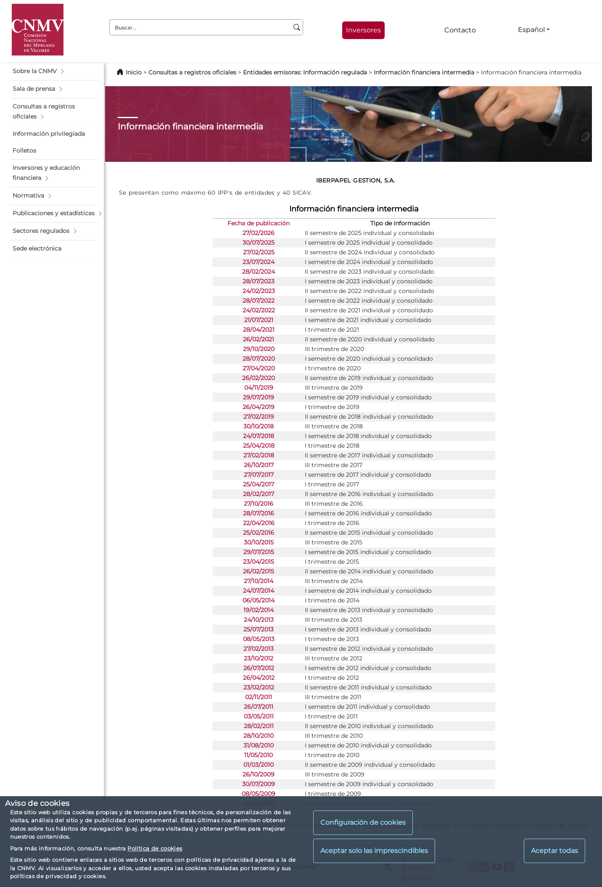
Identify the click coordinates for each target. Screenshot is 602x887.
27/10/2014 (258, 581)
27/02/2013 (258, 648)
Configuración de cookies (363, 822)
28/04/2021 (259, 329)
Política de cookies (154, 848)
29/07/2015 (258, 552)
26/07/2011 (258, 706)
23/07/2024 (259, 262)
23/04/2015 (258, 561)
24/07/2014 (258, 590)
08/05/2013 (259, 639)
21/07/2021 (258, 320)
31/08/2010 (258, 745)
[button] (54, 71)
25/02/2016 (258, 532)
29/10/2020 (259, 349)
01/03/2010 (258, 764)
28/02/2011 (259, 726)
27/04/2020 (259, 368)
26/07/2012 (258, 668)
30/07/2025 (259, 242)
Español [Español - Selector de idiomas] (531, 30)
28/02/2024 (258, 271)
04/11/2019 (258, 387)
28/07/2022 (259, 300)
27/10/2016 (258, 503)
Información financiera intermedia (424, 72)
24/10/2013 (259, 619)
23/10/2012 (258, 658)
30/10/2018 (258, 426)
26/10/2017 (259, 465)
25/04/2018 (259, 445)
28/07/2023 (259, 281)
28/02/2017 (258, 494)
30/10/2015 (259, 542)
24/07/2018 (258, 436)
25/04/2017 (258, 484)
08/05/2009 (258, 793)
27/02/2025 (259, 252)
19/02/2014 (258, 610)
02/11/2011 (258, 697)
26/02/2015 (258, 571)
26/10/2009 (259, 774)
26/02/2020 (258, 378)
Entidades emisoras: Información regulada (305, 72)
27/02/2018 (258, 455)
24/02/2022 (259, 310)
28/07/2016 (258, 513)
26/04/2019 (259, 407)
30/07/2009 (258, 784)
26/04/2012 (259, 677)
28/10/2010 (258, 735)
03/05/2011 (259, 716)
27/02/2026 (259, 233)
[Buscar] (297, 27)
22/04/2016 (259, 523)
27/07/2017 (259, 474)
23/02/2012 (258, 687)
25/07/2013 (258, 629)
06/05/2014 (259, 600)
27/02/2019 (258, 416)
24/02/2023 (259, 291)
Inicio (134, 72)
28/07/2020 (259, 358)
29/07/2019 (258, 397)
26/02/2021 (258, 339)
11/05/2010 (258, 755)
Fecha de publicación (258, 223)
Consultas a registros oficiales (192, 72)
